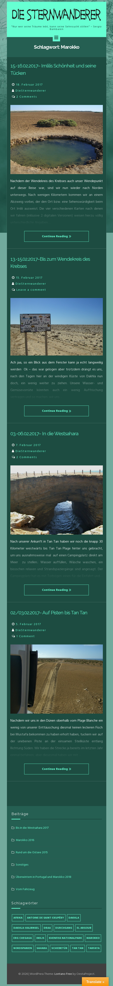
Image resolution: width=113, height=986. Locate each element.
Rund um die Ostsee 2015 (32, 852)
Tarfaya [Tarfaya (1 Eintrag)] (94, 948)
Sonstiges (22, 864)
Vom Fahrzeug (25, 889)
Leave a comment (31, 289)
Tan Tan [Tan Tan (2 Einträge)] (77, 948)
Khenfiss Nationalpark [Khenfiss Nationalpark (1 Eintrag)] (65, 938)
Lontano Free (63, 973)
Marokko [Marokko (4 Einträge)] (93, 938)
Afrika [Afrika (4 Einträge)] (17, 918)
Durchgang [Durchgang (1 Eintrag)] (63, 928)
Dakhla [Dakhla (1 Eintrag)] (73, 918)
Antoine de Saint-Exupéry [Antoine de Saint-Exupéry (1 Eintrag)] (45, 918)
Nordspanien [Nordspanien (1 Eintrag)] (22, 948)
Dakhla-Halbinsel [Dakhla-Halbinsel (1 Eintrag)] (26, 928)
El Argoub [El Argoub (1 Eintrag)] (84, 928)
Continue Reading (56, 236)
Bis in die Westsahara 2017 (32, 827)
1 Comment (25, 636)
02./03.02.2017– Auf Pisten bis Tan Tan (48, 612)
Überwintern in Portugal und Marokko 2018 (43, 876)
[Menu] (56, 37)
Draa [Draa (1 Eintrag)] (47, 928)
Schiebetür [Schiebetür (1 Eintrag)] (59, 948)
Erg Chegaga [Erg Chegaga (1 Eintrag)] (22, 938)
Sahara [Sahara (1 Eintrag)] (42, 948)
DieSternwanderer (31, 90)
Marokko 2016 (25, 840)
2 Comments (26, 96)
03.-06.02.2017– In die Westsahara (44, 433)
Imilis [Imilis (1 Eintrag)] (40, 938)
